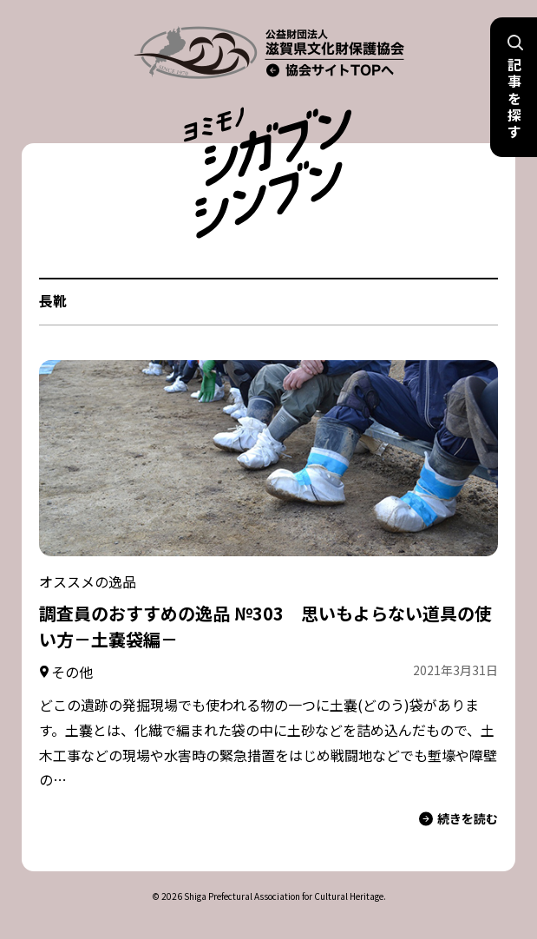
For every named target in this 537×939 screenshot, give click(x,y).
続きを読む (458, 819)
